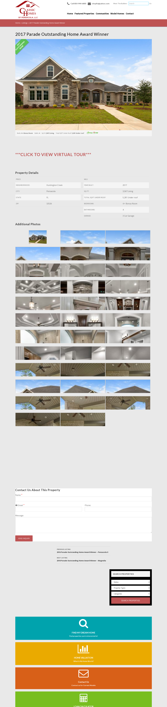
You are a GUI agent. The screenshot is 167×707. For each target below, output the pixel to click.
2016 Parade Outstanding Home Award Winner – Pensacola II (83, 550)
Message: (19, 515)
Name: (18, 495)
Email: (21, 505)
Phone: (88, 505)
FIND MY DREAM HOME (83, 632)
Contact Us (83, 682)
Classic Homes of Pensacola (27, 9)
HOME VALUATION (83, 657)
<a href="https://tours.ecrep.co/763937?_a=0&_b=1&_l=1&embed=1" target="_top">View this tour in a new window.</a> (53, 459)
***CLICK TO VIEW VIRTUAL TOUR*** (53, 154)
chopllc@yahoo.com (100, 3)
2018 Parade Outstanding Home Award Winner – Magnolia (83, 559)
